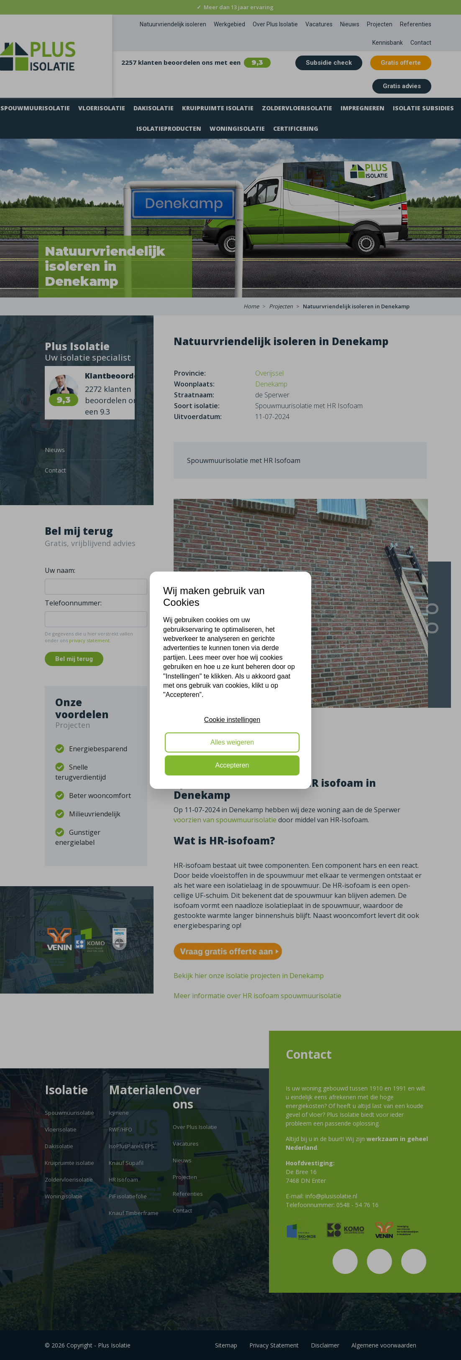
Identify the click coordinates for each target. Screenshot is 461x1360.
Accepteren (232, 765)
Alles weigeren (232, 742)
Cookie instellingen (232, 719)
